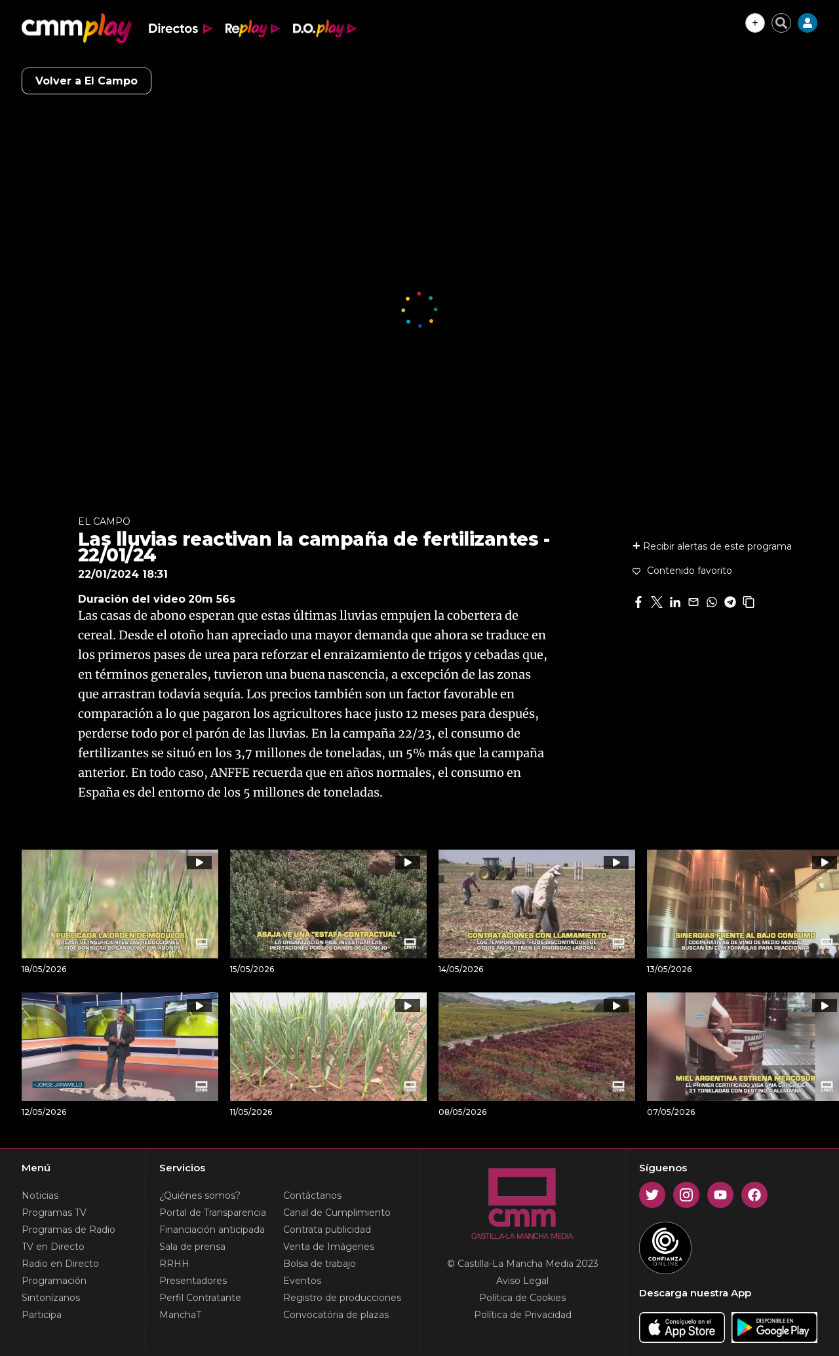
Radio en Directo (60, 1264)
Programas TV (54, 1212)
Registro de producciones (342, 1298)
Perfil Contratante (200, 1298)
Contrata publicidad (327, 1229)
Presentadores (193, 1281)
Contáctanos (312, 1195)
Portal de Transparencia (212, 1212)
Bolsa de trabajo (319, 1264)
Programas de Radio (68, 1229)
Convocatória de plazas (336, 1315)
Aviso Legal (522, 1281)
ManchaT (180, 1315)
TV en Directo (53, 1246)
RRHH (174, 1264)
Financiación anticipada (212, 1229)
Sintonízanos (51, 1298)
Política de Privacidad (523, 1315)
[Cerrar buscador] (781, 23)
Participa (42, 1315)
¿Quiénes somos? (200, 1195)
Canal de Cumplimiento (337, 1212)
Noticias (40, 1195)
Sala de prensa (192, 1246)
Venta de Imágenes (328, 1246)
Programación (54, 1281)
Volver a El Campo (86, 81)
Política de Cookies (522, 1298)
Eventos (302, 1281)
